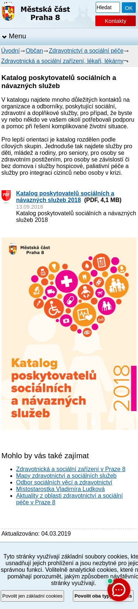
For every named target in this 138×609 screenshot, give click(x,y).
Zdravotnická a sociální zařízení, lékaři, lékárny (62, 61)
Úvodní (10, 51)
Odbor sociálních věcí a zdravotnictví (64, 482)
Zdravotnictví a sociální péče (86, 51)
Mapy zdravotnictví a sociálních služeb (66, 476)
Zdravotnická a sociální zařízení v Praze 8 (70, 469)
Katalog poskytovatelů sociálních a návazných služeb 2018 (65, 196)
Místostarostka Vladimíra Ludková (60, 489)
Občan (34, 51)
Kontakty (115, 21)
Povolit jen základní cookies (32, 596)
